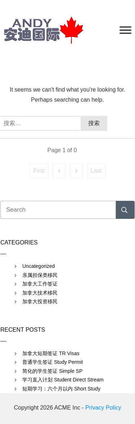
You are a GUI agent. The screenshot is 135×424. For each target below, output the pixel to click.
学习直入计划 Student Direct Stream (63, 380)
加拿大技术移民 (40, 293)
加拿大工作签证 (40, 284)
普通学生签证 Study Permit (52, 362)
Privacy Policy (103, 408)
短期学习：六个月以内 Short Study (61, 389)
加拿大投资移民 (40, 301)
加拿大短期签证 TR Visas (50, 353)
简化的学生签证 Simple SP (52, 371)
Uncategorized (38, 266)
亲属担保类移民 (40, 275)
